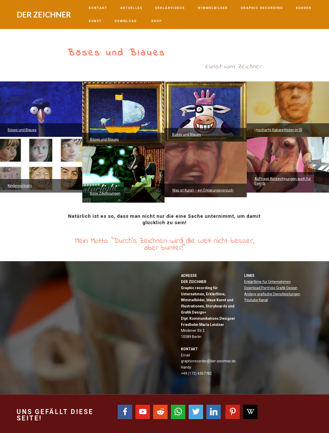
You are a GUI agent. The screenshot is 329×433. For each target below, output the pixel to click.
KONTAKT (98, 8)
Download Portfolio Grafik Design (270, 288)
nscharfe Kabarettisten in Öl (279, 130)
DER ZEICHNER (44, 14)
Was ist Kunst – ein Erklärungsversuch (202, 190)
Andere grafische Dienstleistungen (272, 294)
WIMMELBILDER (213, 8)
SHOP (157, 21)
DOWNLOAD (126, 21)
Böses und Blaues (22, 130)
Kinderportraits (20, 186)
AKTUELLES (131, 8)
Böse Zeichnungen (105, 193)
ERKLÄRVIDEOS (170, 8)
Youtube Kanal (256, 300)
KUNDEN (304, 8)
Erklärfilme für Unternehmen (267, 282)
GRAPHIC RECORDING (262, 8)
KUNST (95, 21)
